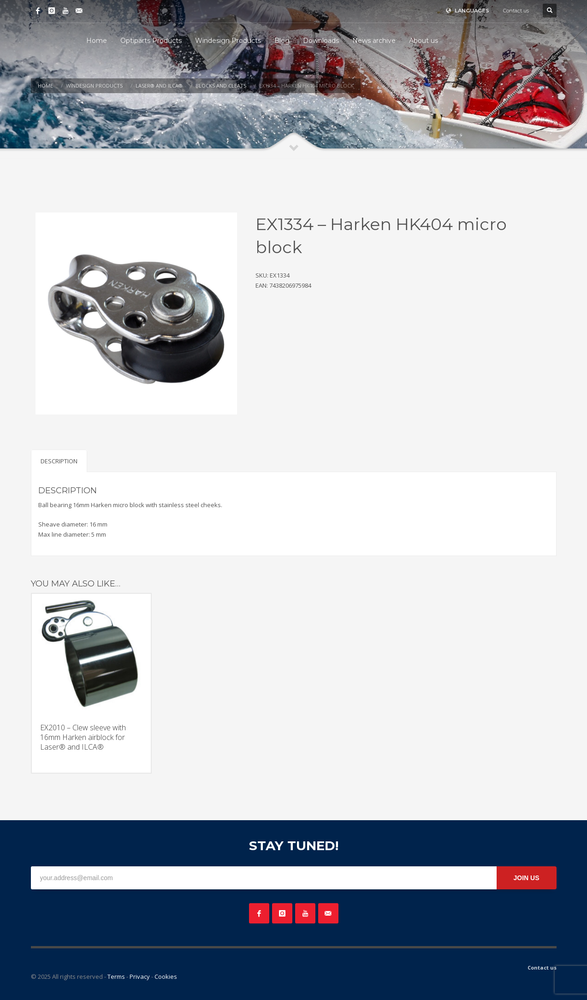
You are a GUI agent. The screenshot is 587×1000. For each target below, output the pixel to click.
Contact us (516, 10)
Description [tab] (59, 461)
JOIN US (526, 878)
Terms (116, 976)
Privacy (140, 976)
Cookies (165, 976)
